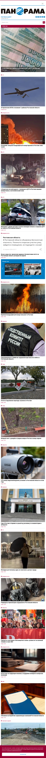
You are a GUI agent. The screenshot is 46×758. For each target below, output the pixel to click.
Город (3, 301)
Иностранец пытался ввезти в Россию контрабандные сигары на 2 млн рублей (23, 719)
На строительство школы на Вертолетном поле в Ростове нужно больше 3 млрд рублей (22, 593)
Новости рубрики (6, 497)
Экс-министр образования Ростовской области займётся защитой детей (22, 543)
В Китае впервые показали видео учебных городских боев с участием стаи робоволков (22, 683)
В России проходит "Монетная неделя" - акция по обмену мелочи (19, 728)
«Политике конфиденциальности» (14, 750)
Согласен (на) (23, 754)
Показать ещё (5, 657)
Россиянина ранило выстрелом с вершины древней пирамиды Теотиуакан (21, 665)
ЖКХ (3, 377)
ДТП (3, 152)
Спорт (3, 414)
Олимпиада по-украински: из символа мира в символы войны (18, 691)
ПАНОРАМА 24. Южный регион (9, 733)
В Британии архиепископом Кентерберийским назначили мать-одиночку (21, 687)
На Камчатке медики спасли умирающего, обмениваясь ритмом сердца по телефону (22, 715)
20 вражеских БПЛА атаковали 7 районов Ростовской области (16, 655)
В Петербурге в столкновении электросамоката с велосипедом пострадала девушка (22, 704)
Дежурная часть (5, 112)
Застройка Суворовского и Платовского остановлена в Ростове (19, 518)
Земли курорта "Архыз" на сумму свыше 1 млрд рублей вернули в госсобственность (19, 736)
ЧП (3, 75)
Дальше (32, 487)
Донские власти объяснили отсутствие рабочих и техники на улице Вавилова (20, 644)
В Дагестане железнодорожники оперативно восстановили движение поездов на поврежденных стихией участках (23, 724)
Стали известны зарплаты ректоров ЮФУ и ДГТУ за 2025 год (21, 68)
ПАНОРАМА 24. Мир (6, 663)
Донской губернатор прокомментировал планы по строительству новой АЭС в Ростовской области (22, 531)
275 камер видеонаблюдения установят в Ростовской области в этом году (22, 581)
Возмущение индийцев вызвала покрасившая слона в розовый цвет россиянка (23, 678)
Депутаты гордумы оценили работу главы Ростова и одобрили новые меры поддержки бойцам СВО (23, 556)
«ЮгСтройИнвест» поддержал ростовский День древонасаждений (20, 630)
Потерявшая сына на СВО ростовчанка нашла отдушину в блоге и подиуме (22, 493)
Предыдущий (13, 487)
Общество (4, 319)
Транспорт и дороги (6, 385)
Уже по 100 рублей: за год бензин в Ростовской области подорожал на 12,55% (21, 568)
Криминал (4, 291)
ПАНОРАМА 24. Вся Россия (8, 696)
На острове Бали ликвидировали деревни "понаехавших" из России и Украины (22, 674)
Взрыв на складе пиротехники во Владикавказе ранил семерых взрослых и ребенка (22, 709)
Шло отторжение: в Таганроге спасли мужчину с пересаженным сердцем (22, 606)
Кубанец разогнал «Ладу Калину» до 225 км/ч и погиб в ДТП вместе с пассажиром (20, 741)
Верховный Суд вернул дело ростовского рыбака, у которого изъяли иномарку (21, 506)
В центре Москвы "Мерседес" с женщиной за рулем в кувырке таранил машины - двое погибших (20, 699)
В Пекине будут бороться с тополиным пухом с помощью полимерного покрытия (20, 670)
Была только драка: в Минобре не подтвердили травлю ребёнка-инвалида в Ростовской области (22, 618)
